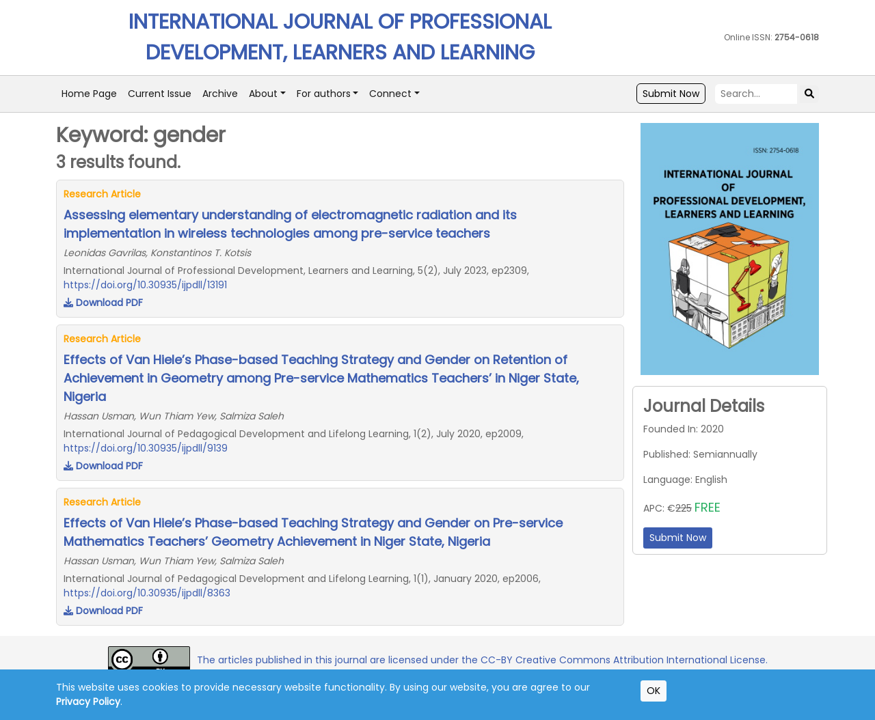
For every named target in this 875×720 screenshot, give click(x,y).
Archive (220, 93)
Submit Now (671, 93)
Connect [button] (390, 93)
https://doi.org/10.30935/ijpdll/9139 (146, 448)
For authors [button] (324, 93)
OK (653, 690)
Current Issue (159, 93)
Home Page (89, 93)
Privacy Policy (88, 701)
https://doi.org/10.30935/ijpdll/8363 (147, 593)
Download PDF (103, 302)
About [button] (263, 93)
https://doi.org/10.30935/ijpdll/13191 (145, 285)
